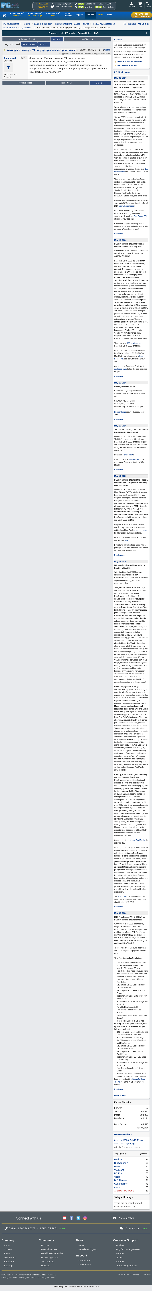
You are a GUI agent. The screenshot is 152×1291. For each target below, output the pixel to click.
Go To (44, 44)
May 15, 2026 (120, 383)
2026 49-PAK (123, 896)
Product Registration (126, 1265)
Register (129, 23)
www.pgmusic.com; (9, 1278)
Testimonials (47, 1261)
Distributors (10, 1257)
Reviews (45, 1265)
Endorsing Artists (50, 1257)
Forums (26, 24)
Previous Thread (26, 39)
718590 (107, 50)
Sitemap (8, 1265)
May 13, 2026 (120, 476)
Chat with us (132, 1228)
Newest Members (123, 1134)
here (126, 540)
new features (133, 459)
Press (7, 1253)
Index (57, 39)
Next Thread (87, 39)
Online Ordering (109, 7)
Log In (143, 23)
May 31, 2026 (120, 78)
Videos (119, 1257)
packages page (120, 369)
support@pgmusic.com (45, 1278)
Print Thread (29, 44)
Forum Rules (84, 33)
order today (128, 455)
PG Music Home (11, 24)
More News (120, 1095)
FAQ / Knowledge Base (128, 1249)
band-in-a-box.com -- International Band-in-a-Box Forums (61, 24)
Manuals (120, 1253)
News (81, 1245)
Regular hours (120, 412)
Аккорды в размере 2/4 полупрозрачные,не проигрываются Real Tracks (51, 50)
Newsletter (126, 1218)
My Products (85, 1264)
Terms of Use (123, 1274)
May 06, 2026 (120, 913)
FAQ (96, 33)
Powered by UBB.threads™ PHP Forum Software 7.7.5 (76, 1286)
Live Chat (88, 7)
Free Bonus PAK (140, 216)
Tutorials (120, 1261)
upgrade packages (126, 206)
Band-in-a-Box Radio (52, 1253)
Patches (120, 1245)
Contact (8, 1249)
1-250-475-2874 (105, 4)
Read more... (119, 234)
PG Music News (122, 72)
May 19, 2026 (120, 240)
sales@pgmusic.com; (27, 1278)
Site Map (146, 1274)
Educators (9, 1261)
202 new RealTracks (136, 840)
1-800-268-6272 (90, 4)
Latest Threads (67, 33)
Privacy (136, 1274)
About (7, 1245)
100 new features (134, 343)
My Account (85, 1260)
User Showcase (49, 1249)
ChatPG (118, 39)
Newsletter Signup (88, 1249)
